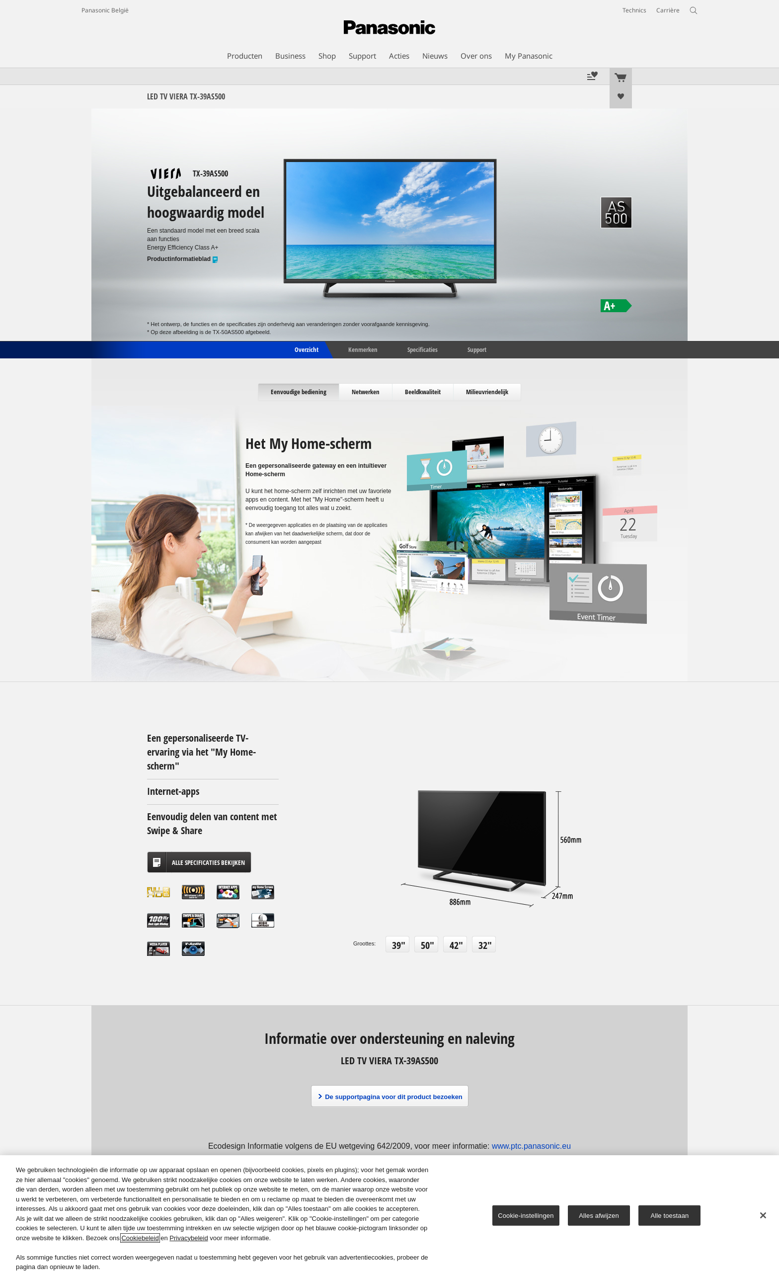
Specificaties (422, 348)
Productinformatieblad (183, 259)
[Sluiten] (763, 1215)
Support (476, 348)
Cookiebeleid (139, 1238)
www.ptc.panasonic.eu (531, 1146)
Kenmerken (363, 348)
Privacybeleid (188, 1238)
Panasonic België (105, 10)
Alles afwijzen (599, 1215)
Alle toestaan (670, 1215)
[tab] (298, 392)
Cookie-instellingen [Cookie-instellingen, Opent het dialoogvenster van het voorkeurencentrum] (525, 1215)
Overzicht (305, 348)
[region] (389, 1216)
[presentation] (298, 392)
